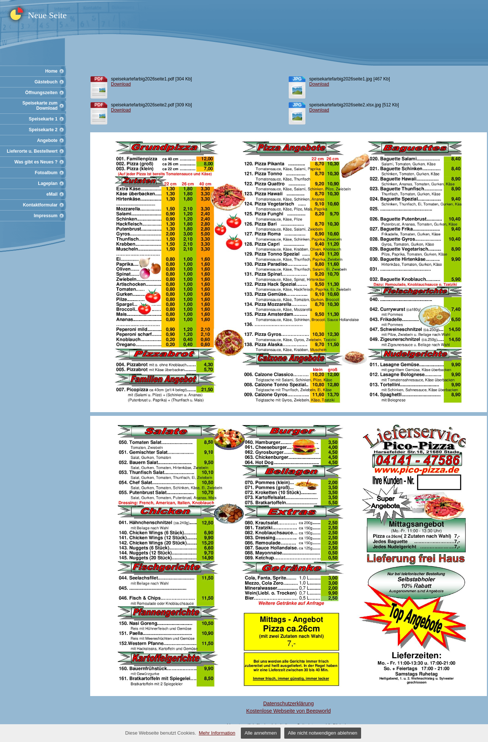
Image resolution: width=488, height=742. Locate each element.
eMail (52, 194)
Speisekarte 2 (43, 129)
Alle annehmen (261, 733)
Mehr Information (217, 733)
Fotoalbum (46, 172)
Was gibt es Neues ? (36, 162)
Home (51, 71)
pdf (99, 79)
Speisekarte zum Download (40, 105)
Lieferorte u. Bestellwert (32, 151)
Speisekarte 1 (43, 119)
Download (121, 84)
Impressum (46, 215)
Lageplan (48, 183)
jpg (297, 79)
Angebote (47, 140)
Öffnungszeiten (41, 92)
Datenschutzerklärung (288, 703)
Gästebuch (46, 82)
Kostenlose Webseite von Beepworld (288, 711)
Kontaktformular (40, 205)
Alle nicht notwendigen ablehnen (322, 733)
